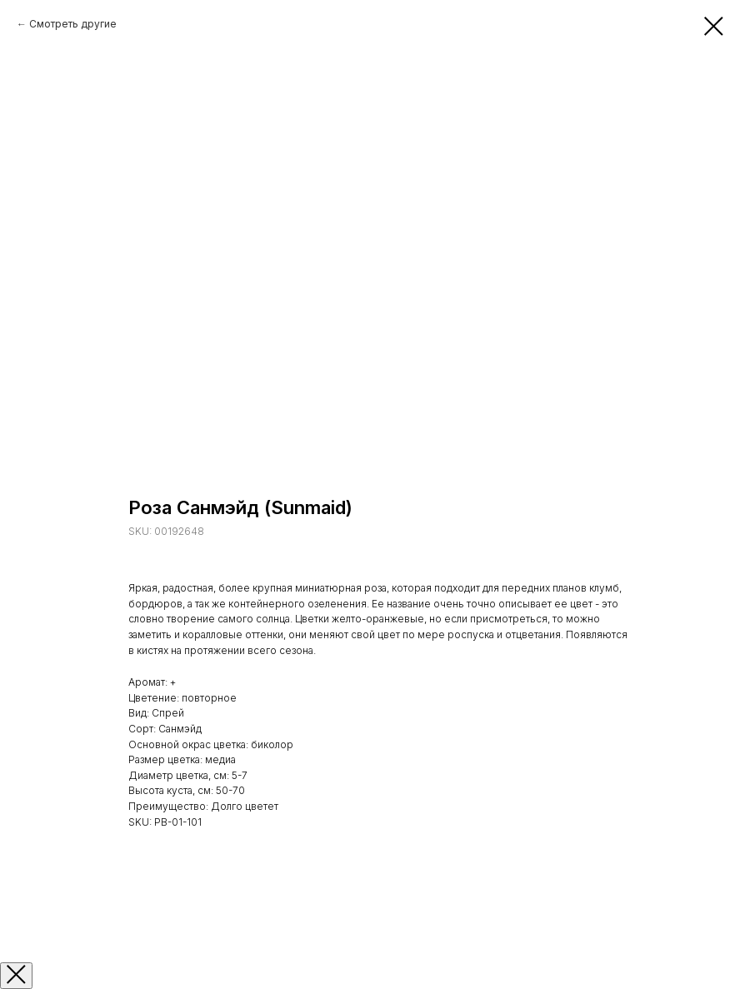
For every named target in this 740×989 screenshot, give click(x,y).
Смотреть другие (73, 23)
